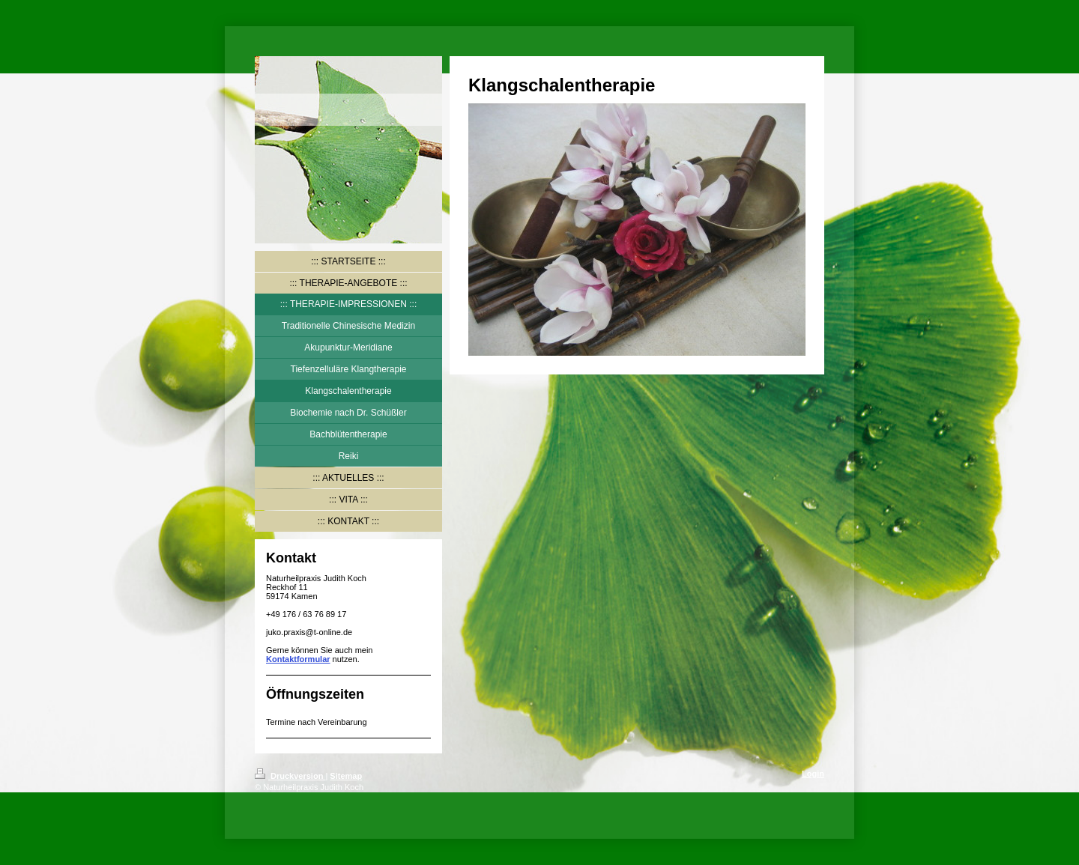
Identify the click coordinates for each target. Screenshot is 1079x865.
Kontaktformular (298, 659)
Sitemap (346, 775)
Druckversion (290, 775)
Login (813, 773)
